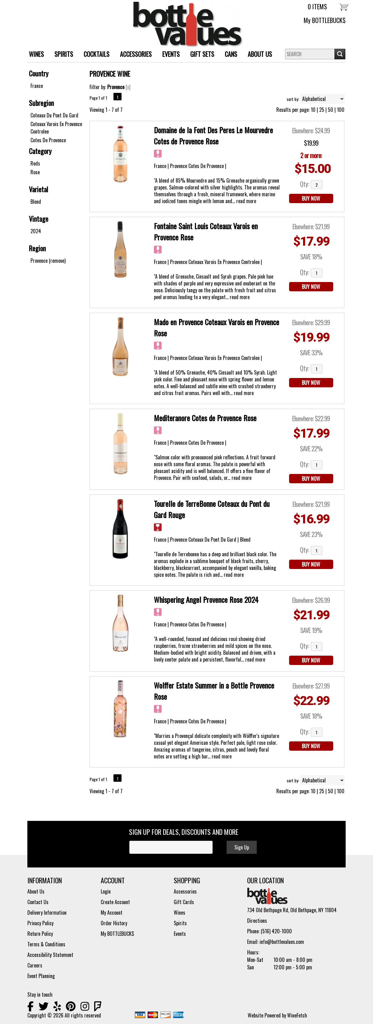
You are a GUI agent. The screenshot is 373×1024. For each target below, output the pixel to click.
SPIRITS (61, 54)
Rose (35, 172)
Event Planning (41, 976)
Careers (34, 965)
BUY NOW (311, 198)
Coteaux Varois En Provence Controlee (56, 127)
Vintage (38, 219)
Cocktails (96, 54)
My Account (111, 912)
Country (38, 73)
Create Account (115, 902)
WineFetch (297, 1015)
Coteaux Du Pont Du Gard (54, 115)
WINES (34, 54)
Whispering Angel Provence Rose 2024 (206, 599)
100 (340, 109)
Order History (114, 923)
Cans (231, 54)
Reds (35, 163)
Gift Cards (184, 902)
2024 (35, 231)
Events (171, 54)
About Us (257, 54)
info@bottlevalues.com (282, 941)
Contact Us (37, 902)
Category (40, 151)
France (36, 85)
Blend (35, 201)
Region (37, 248)
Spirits (180, 923)
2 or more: (311, 155)
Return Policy (40, 933)
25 (321, 109)
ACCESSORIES (133, 54)
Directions (257, 920)
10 (313, 109)
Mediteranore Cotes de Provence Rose (205, 417)
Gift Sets (200, 54)
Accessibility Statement (50, 954)
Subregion (41, 103)
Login (106, 891)
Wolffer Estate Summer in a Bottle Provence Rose (214, 691)
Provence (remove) (48, 260)
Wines (179, 912)
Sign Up (241, 847)
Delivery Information (47, 912)
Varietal (38, 189)
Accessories (185, 891)
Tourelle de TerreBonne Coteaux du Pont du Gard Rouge (211, 509)
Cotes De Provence (48, 140)
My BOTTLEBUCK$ (325, 20)
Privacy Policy (40, 923)
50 (330, 109)
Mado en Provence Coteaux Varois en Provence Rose (216, 327)
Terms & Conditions (46, 944)
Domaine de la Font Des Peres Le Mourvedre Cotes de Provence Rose (213, 135)
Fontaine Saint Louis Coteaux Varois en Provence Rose (206, 231)
